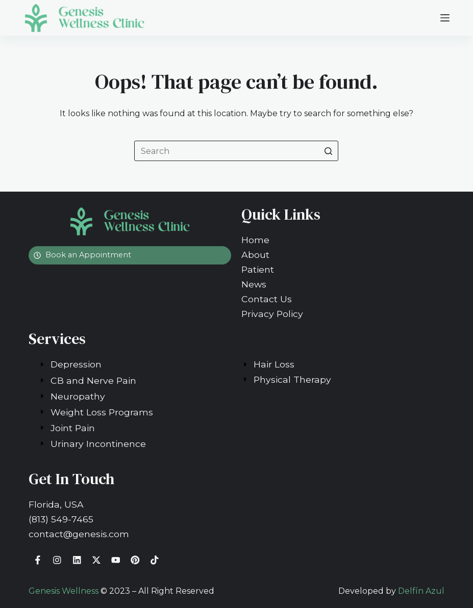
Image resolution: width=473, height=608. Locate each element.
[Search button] (328, 151)
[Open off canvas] (445, 17)
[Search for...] (236, 151)
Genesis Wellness (63, 591)
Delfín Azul (421, 591)
